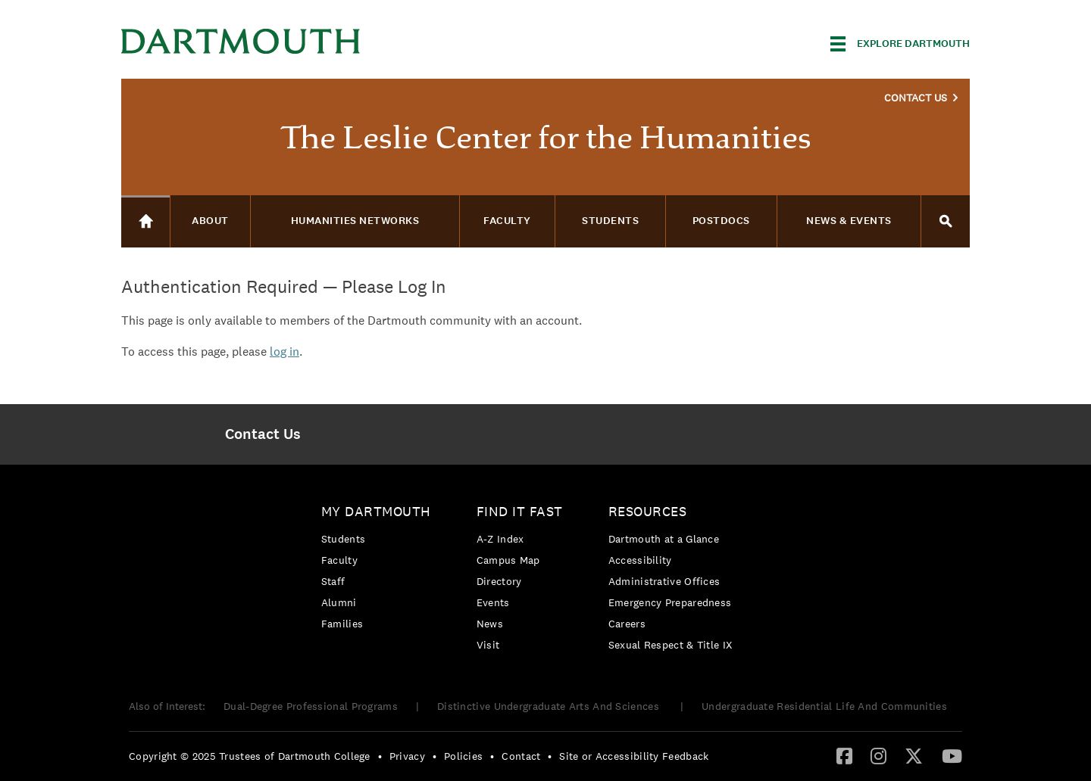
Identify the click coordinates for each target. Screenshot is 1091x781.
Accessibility (640, 560)
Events (493, 602)
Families (342, 623)
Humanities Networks (355, 220)
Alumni (339, 602)
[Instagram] (878, 755)
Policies (463, 756)
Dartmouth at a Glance (663, 539)
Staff (333, 581)
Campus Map (508, 560)
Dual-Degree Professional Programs (311, 706)
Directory (499, 581)
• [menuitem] (380, 756)
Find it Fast (520, 511)
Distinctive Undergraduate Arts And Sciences (549, 706)
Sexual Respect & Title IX (670, 645)
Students (343, 539)
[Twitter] (914, 755)
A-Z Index (500, 539)
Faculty (339, 560)
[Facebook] (844, 755)
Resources (647, 511)
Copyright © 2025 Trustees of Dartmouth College (249, 756)
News (490, 623)
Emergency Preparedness (670, 602)
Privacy (407, 756)
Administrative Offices (664, 581)
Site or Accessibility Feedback (633, 756)
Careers (627, 623)
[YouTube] (952, 755)
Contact (521, 756)
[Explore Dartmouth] (900, 43)
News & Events (849, 220)
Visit (488, 645)
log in (284, 351)
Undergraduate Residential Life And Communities (824, 706)
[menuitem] (262, 434)
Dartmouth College (241, 41)
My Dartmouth (376, 511)
